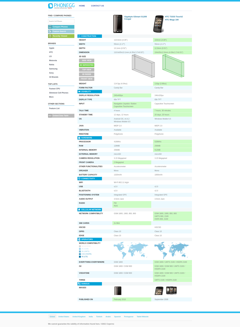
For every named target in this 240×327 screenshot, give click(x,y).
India (91, 317)
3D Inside (86, 74)
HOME (82, 6)
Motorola (53, 60)
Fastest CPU (54, 89)
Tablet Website (142, 317)
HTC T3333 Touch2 (174, 16)
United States (63, 317)
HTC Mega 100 (172, 20)
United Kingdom (79, 317)
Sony (51, 73)
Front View (86, 79)
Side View (86, 60)
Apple (51, 48)
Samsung (53, 69)
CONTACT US (97, 6)
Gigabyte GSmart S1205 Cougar (135, 17)
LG (50, 56)
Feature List (54, 108)
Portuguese (128, 317)
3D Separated (87, 65)
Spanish (117, 317)
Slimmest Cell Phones (58, 93)
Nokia (51, 65)
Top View (86, 70)
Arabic (108, 317)
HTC (51, 52)
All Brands (53, 77)
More (51, 97)
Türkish (99, 317)
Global (52, 317)
